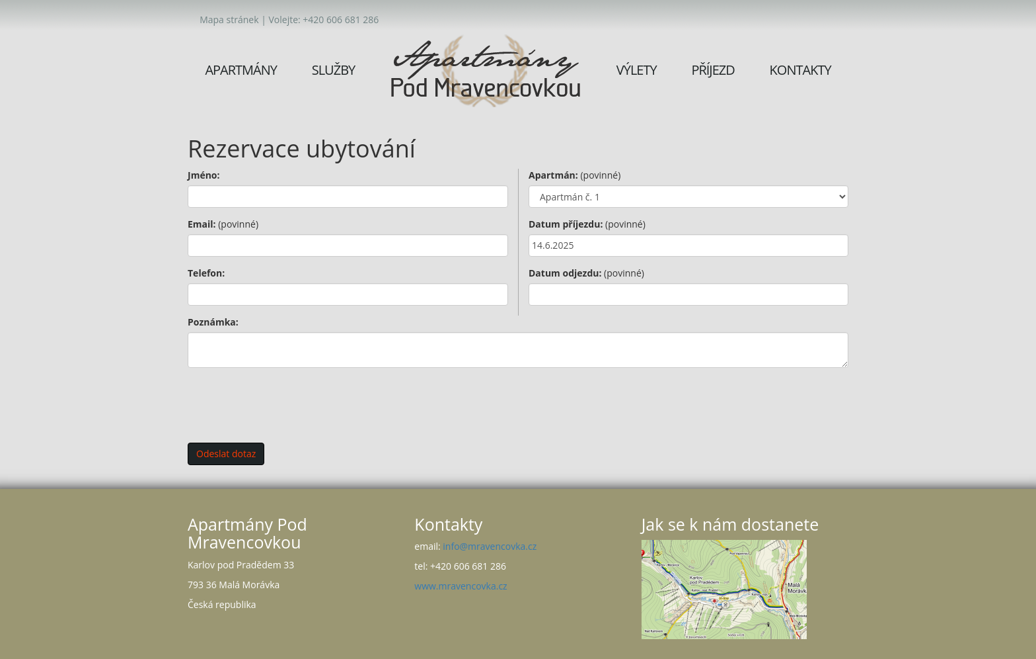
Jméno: (204, 175)
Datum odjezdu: (586, 273)
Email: (223, 224)
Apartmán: (574, 175)
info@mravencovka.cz (489, 546)
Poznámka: (213, 322)
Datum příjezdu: (587, 224)
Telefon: (206, 273)
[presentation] (288, 403)
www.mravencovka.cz (460, 586)
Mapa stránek (229, 19)
